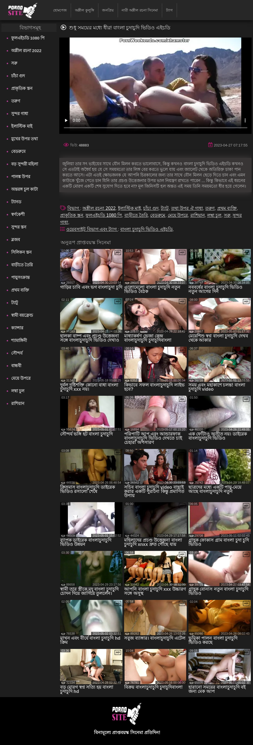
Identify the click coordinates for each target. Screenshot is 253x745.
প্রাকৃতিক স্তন (21, 88)
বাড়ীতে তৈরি (22, 264)
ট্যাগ (169, 10)
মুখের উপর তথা (24, 138)
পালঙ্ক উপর (20, 176)
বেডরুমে (18, 151)
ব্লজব (15, 239)
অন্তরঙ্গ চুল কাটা (24, 189)
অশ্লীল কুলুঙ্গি (84, 10)
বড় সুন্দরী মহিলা (24, 164)
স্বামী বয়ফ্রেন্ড (22, 315)
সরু (14, 63)
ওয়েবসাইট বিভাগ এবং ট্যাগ (92, 229)
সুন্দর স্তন (18, 227)
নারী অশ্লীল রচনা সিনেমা (140, 10)
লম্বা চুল (17, 390)
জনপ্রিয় (108, 10)
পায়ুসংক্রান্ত (20, 277)
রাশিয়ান (17, 403)
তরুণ (15, 101)
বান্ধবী (16, 365)
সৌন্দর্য (17, 353)
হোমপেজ (60, 10)
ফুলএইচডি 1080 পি (28, 38)
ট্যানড (16, 201)
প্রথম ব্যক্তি (20, 290)
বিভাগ (73, 208)
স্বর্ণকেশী (18, 214)
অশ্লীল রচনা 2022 (26, 50)
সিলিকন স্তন (21, 252)
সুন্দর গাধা (19, 113)
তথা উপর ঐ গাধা (187, 208)
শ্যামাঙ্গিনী (19, 340)
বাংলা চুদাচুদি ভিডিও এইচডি (146, 229)
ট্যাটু (14, 302)
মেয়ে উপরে (20, 378)
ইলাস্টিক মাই (21, 126)
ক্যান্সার (17, 327)
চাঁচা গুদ (18, 75)
